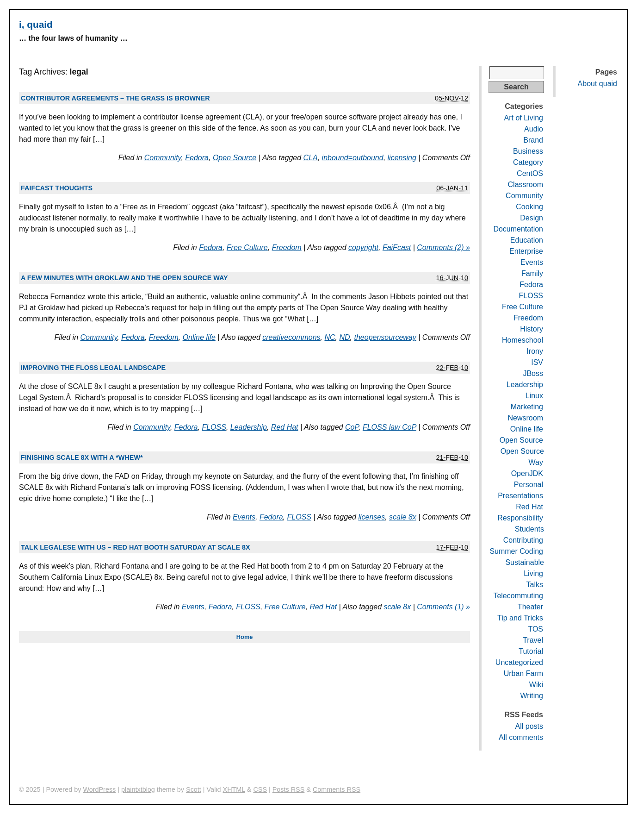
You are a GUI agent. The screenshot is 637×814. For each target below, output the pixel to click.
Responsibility (520, 518)
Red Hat (284, 427)
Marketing (527, 407)
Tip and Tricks (520, 618)
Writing (532, 696)
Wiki (536, 685)
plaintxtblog (138, 789)
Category (528, 162)
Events (244, 517)
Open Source (234, 158)
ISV (537, 362)
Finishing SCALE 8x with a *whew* (82, 457)
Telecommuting (518, 596)
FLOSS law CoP (389, 427)
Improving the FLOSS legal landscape (93, 367)
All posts (529, 726)
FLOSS (214, 427)
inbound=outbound (352, 158)
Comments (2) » (443, 247)
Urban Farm (523, 673)
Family (532, 273)
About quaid (597, 84)
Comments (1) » (443, 607)
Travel (533, 640)
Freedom (287, 247)
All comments (521, 737)
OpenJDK (527, 473)
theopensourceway (385, 337)
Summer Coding (516, 551)
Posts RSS (288, 789)
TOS (535, 629)
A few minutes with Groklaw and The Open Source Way (124, 278)
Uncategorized (519, 662)
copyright (363, 247)
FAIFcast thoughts (57, 188)
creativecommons (291, 337)
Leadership (248, 427)
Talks (534, 585)
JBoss (533, 373)
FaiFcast (397, 247)
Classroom (525, 184)
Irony (534, 351)
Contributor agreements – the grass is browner (115, 98)
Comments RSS (336, 789)
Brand (533, 140)
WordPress (99, 789)
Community (162, 158)
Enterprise (526, 251)
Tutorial (531, 651)
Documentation (518, 229)
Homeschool (522, 340)
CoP (352, 427)
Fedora (197, 158)
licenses (371, 517)
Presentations (520, 496)
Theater (530, 607)
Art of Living (523, 118)
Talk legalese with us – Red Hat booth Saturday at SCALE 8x (135, 547)
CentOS (530, 173)
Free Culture (247, 247)
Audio (533, 129)
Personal (528, 484)
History (531, 329)
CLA (310, 158)
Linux (534, 396)
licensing (402, 158)
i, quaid (36, 24)
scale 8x (402, 517)
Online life (199, 337)
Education (526, 240)
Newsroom (525, 418)
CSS (260, 789)
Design (531, 218)
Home (244, 636)
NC (329, 337)
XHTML (234, 789)
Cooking (529, 207)
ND (344, 337)
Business (528, 151)
